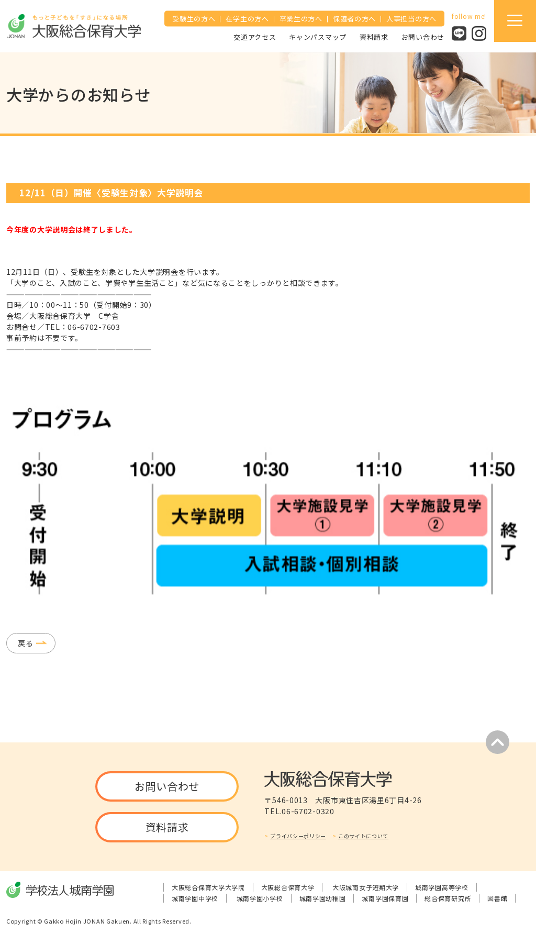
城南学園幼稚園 (322, 898)
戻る (25, 643)
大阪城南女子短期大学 (365, 887)
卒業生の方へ (301, 19)
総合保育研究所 (448, 898)
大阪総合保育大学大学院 (208, 887)
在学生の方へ (247, 19)
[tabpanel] (268, 501)
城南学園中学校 (195, 898)
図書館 (497, 898)
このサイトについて (363, 836)
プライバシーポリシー (298, 836)
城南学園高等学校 (441, 887)
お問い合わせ (422, 36)
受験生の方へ (193, 19)
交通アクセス (254, 36)
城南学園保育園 (385, 898)
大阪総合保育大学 (288, 887)
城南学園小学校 (260, 898)
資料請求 (374, 36)
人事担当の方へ (411, 19)
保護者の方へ (354, 19)
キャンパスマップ (318, 36)
